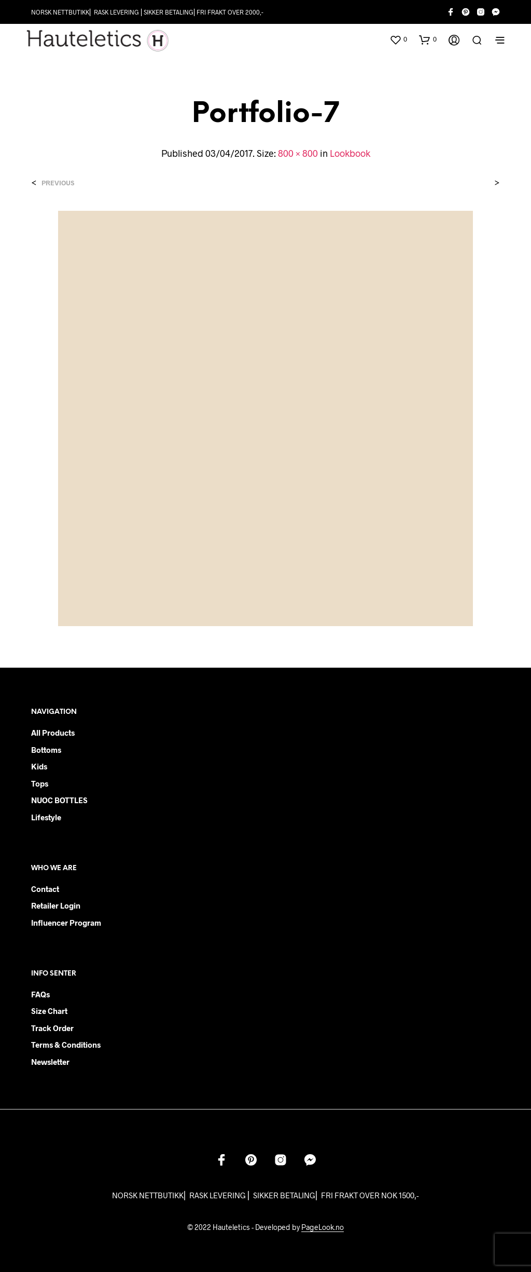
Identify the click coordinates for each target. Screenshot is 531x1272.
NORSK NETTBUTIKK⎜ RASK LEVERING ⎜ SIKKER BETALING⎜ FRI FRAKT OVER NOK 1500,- (265, 1195)
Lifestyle (46, 817)
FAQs (40, 994)
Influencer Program (66, 922)
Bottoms (46, 749)
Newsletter (50, 1061)
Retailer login (55, 905)
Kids (39, 766)
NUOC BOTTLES (59, 800)
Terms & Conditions (66, 1044)
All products (53, 732)
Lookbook (350, 153)
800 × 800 (298, 153)
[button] (398, 39)
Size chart (49, 1011)
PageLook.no (322, 1227)
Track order (52, 1028)
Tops (39, 783)
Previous (57, 183)
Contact (45, 889)
